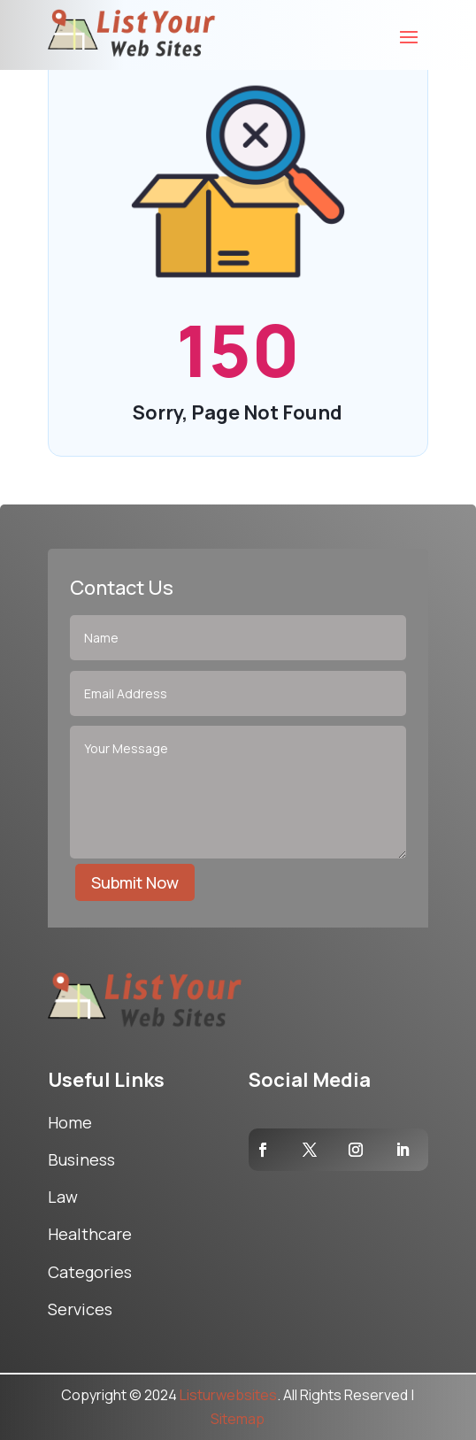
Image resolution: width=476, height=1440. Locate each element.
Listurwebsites (228, 1395)
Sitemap (238, 1418)
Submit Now (135, 882)
